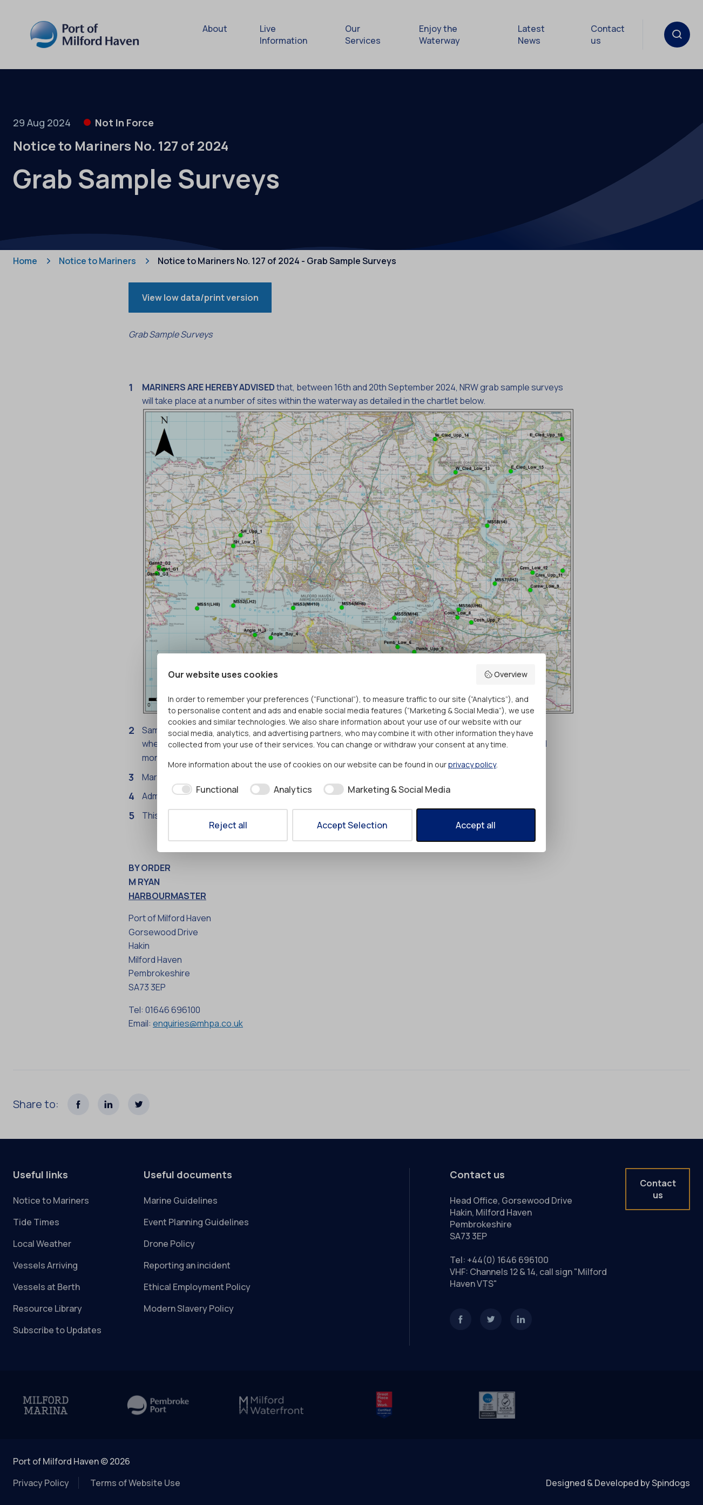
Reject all (228, 825)
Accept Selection (352, 825)
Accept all (476, 825)
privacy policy (472, 764)
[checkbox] (203, 789)
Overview (506, 674)
